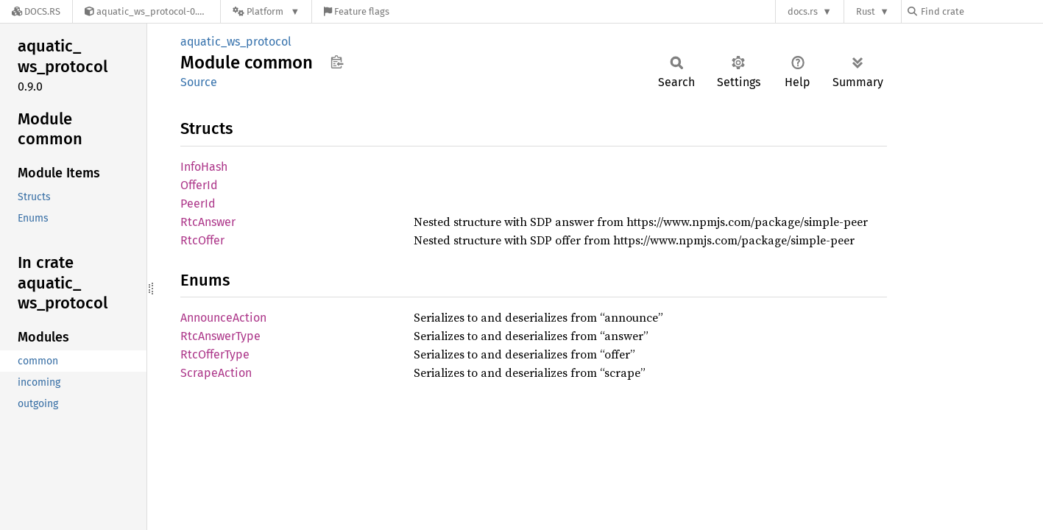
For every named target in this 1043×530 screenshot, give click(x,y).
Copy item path (337, 61)
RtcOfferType (215, 354)
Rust (865, 11)
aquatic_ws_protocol (235, 42)
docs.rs (803, 11)
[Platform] (266, 11)
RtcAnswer (208, 222)
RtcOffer (202, 240)
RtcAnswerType (220, 336)
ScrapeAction (216, 373)
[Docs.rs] (36, 11)
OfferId (199, 185)
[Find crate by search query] (981, 11)
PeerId (198, 204)
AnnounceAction (223, 318)
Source (198, 82)
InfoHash (203, 167)
